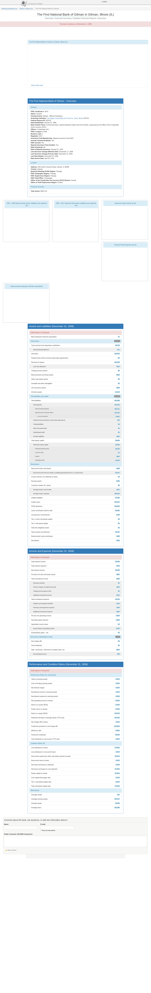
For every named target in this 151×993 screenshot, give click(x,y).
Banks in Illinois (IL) (26, 8)
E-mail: (43, 824)
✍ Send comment (10, 850)
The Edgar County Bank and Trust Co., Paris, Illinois (65, 118)
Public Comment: (18, 834)
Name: (6, 824)
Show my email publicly (48, 830)
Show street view (37, 85)
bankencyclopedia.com (9, 8)
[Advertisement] (75, 33)
